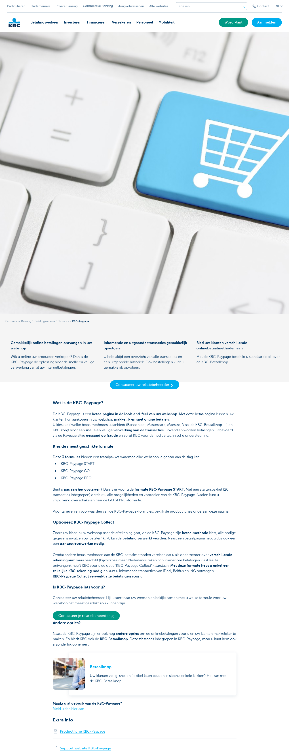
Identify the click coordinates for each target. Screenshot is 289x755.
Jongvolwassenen (131, 6)
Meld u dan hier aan (68, 709)
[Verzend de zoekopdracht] (243, 6)
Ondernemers (40, 6)
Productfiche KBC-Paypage (82, 731)
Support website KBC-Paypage (85, 748)
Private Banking (67, 6)
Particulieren (16, 6)
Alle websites (158, 6)
